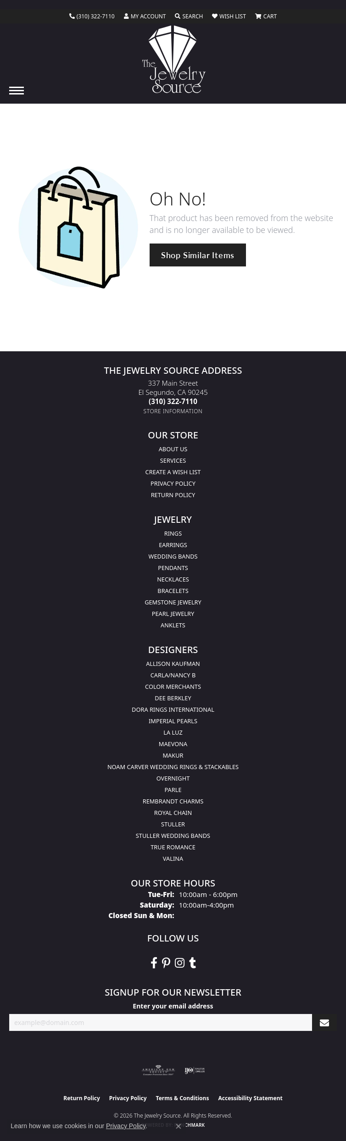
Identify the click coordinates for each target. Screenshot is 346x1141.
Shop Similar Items (197, 255)
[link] (92, 16)
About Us (173, 449)
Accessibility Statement (250, 1098)
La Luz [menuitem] (172, 732)
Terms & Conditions (182, 1098)
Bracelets (172, 591)
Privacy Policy (173, 483)
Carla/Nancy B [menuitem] (173, 675)
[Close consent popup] (178, 1126)
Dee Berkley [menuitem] (173, 698)
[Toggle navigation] (16, 91)
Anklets (173, 625)
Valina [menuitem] (173, 858)
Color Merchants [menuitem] (173, 686)
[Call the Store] (173, 401)
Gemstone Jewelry (173, 602)
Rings (173, 533)
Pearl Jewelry (173, 613)
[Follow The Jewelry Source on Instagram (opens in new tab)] (179, 963)
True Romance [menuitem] (173, 847)
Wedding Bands (173, 556)
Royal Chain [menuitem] (173, 813)
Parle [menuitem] (172, 790)
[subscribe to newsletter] (324, 1022)
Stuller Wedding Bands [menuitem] (173, 835)
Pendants (173, 568)
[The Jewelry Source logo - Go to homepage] (173, 59)
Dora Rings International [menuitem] (173, 709)
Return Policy (173, 495)
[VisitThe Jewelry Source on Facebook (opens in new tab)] (154, 963)
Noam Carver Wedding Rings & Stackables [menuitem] (173, 767)
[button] (145, 16)
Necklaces (173, 579)
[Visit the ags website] (158, 1070)
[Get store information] (173, 411)
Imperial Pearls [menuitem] (173, 721)
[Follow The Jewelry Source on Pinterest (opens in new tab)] (166, 963)
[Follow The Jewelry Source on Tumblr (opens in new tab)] (192, 963)
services (173, 460)
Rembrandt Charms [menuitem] (173, 801)
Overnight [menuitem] (173, 778)
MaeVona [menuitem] (173, 744)
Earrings (173, 545)
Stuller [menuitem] (173, 824)
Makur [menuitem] (172, 755)
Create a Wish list (173, 472)
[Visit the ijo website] (194, 1070)
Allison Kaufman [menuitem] (173, 663)
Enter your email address (173, 1006)
